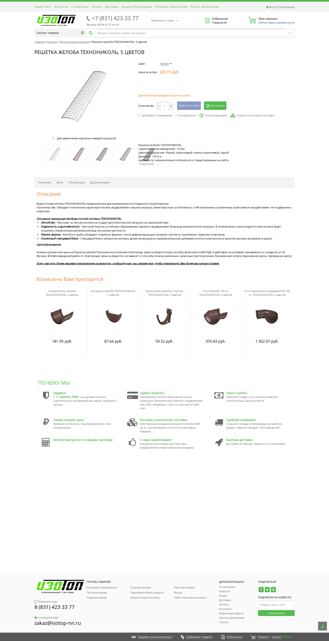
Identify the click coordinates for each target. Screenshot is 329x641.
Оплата (97, 7)
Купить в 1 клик (189, 105)
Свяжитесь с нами (164, 20)
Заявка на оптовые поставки (255, 115)
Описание (44, 182)
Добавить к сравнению (155, 115)
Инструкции (77, 182)
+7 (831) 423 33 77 (115, 18)
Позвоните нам (45, 601)
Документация (100, 182)
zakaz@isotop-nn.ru (57, 622)
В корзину (215, 105)
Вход (272, 7)
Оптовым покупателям (171, 7)
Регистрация (286, 7)
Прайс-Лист (42, 7)
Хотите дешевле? (213, 115)
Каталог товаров (60, 33)
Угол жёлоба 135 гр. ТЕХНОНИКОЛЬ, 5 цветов (215, 293)
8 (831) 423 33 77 (54, 606)
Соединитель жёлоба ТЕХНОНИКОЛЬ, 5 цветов (62, 293)
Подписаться (276, 613)
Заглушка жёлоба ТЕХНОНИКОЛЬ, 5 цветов (113, 293)
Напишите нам (46, 617)
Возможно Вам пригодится (70, 278)
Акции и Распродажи (136, 7)
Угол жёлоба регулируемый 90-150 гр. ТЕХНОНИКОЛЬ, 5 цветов (267, 293)
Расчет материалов (205, 7)
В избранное (186, 115)
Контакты (61, 7)
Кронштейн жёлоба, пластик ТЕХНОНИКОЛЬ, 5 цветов (164, 293)
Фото (60, 182)
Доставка (112, 7)
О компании (80, 7)
